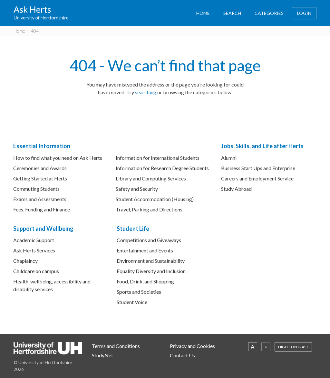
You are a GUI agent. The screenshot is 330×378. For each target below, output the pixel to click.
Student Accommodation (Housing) (155, 199)
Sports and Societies (139, 292)
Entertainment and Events (145, 250)
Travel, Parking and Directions (149, 209)
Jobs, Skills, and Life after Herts (262, 145)
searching (145, 92)
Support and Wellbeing (43, 228)
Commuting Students (36, 189)
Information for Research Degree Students (162, 168)
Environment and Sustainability (151, 261)
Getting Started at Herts (40, 178)
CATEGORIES (269, 13)
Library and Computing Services (151, 178)
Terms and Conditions (116, 346)
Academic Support (33, 240)
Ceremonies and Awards (40, 168)
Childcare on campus (36, 271)
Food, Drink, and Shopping (145, 281)
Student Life (133, 228)
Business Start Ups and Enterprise (258, 168)
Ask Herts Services (34, 250)
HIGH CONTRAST (293, 346)
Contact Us (182, 355)
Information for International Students (157, 158)
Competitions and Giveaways (149, 240)
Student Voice (132, 302)
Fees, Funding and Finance (41, 209)
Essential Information (41, 145)
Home (19, 31)
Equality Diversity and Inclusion (151, 271)
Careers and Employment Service (257, 178)
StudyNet (102, 355)
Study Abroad (236, 189)
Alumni (229, 158)
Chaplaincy (25, 261)
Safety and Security (137, 189)
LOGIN (304, 13)
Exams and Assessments (39, 199)
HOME (203, 13)
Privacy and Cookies (192, 346)
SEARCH (232, 13)
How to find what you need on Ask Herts (57, 158)
